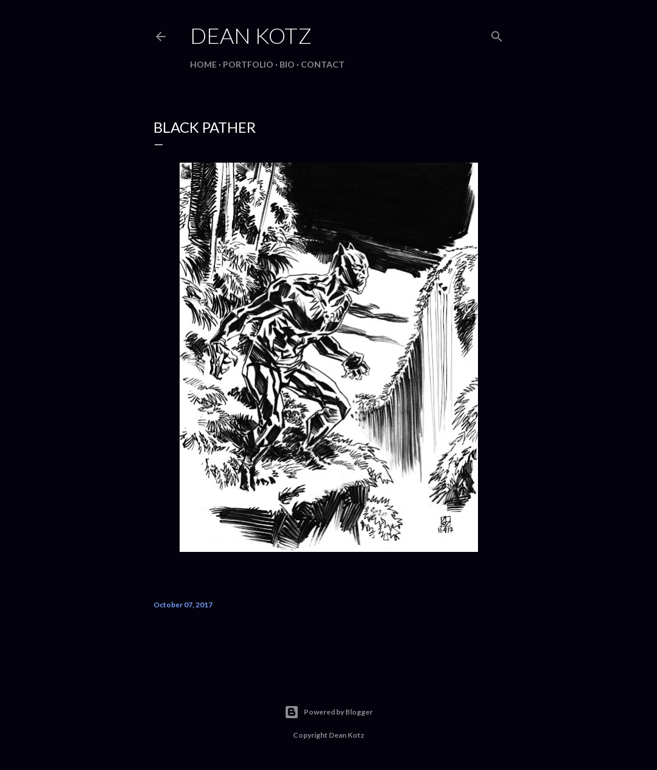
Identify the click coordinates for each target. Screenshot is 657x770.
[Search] (497, 34)
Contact (323, 64)
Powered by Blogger (328, 712)
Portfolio (248, 64)
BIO (287, 64)
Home (203, 64)
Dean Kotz (251, 35)
